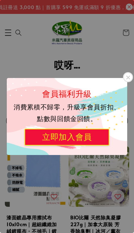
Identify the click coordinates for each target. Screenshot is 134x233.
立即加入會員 (67, 136)
